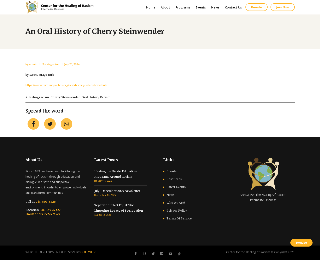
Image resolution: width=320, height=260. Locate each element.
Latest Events (176, 187)
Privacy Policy (177, 210)
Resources (174, 179)
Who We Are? (176, 203)
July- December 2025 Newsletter (117, 191)
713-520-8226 (45, 202)
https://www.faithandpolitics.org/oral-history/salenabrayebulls (66, 85)
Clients (171, 171)
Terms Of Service (179, 218)
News (170, 195)
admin (33, 64)
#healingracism (37, 97)
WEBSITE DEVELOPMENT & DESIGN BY (60, 252)
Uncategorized (51, 64)
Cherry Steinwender (65, 97)
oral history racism (96, 97)
